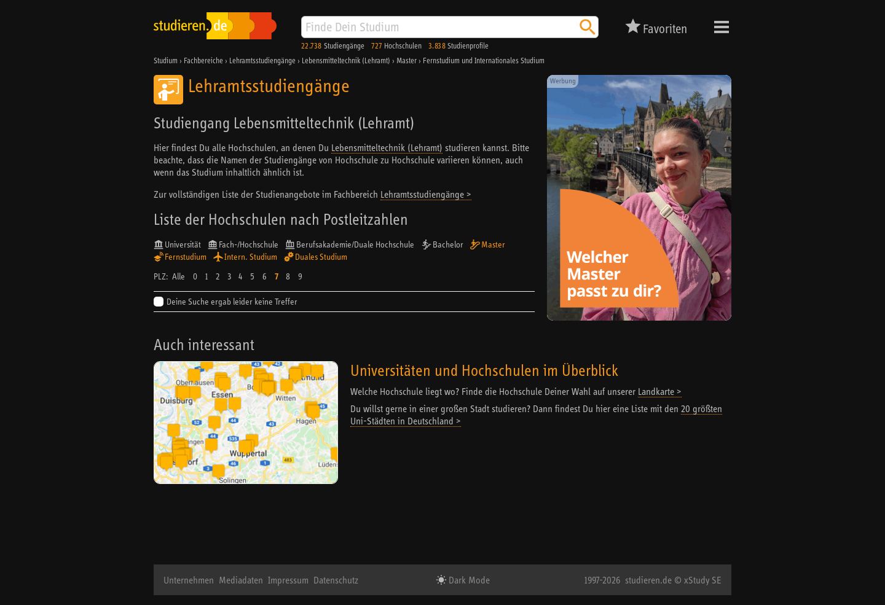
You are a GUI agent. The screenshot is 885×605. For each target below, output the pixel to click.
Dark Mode (468, 579)
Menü (721, 27)
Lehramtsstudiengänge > (425, 194)
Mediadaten (241, 579)
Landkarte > (660, 391)
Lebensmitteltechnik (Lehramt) (386, 147)
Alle (178, 276)
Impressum (288, 579)
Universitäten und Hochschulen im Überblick (484, 370)
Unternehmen (188, 579)
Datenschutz (335, 579)
